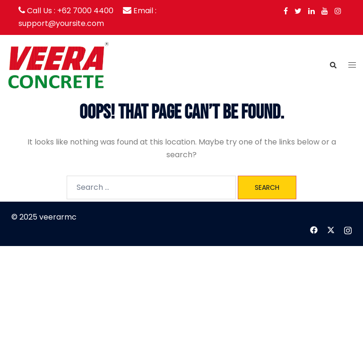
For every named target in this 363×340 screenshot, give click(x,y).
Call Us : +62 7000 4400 (70, 10)
